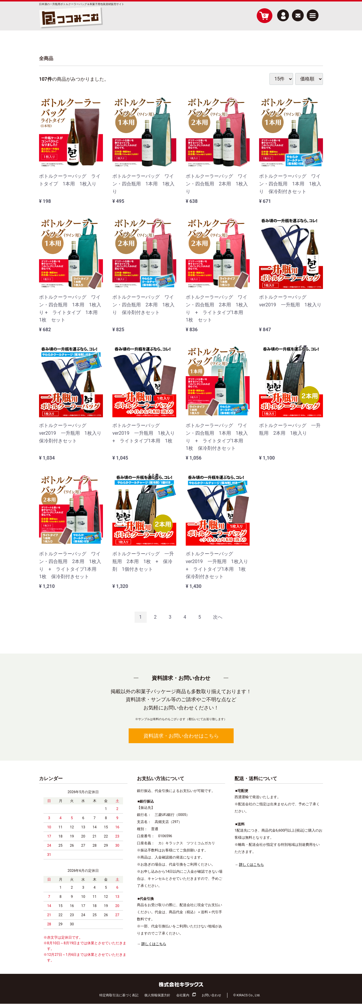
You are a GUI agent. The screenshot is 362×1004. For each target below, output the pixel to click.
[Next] (217, 617)
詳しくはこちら (153, 944)
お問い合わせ (211, 995)
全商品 (46, 58)
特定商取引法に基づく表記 (118, 995)
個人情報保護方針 (157, 995)
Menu (313, 13)
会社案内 (182, 995)
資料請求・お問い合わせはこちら (181, 736)
